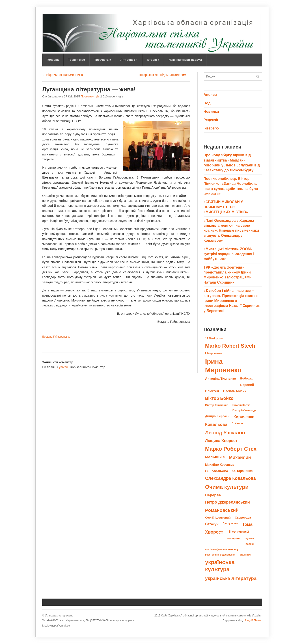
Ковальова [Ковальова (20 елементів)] (216, 424)
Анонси (210, 95)
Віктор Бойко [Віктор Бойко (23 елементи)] (219, 398)
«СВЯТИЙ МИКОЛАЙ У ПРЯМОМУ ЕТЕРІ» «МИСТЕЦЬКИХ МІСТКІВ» (226, 207)
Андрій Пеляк (253, 620)
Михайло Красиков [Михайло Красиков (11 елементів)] (219, 464)
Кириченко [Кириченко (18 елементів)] (243, 417)
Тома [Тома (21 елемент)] (247, 524)
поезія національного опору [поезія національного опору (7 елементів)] (222, 549)
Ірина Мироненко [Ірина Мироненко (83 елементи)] (223, 366)
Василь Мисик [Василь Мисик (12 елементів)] (234, 391)
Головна (53, 59)
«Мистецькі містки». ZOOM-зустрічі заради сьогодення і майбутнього (229, 254)
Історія (153, 59)
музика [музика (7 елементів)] (250, 538)
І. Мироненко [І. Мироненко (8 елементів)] (213, 353)
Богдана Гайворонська (56, 336)
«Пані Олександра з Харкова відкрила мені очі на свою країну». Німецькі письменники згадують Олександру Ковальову (231, 231)
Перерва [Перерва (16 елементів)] (213, 495)
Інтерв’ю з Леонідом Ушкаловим (162, 75)
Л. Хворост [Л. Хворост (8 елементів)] (239, 423)
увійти (63, 367)
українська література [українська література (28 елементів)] (231, 578)
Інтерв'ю (211, 128)
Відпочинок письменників (64, 75)
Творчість (102, 59)
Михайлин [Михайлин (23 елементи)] (240, 457)
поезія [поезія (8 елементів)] (250, 544)
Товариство (76, 59)
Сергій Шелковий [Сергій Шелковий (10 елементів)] (218, 517)
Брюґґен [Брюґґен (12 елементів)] (212, 391)
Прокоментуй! (90, 96)
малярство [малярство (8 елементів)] (234, 538)
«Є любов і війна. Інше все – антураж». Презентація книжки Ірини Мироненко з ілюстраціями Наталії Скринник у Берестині (232, 301)
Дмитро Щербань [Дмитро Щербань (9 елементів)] (217, 416)
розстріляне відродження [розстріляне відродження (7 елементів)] (220, 554)
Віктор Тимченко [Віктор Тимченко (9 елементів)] (216, 405)
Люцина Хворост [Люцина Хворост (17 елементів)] (221, 440)
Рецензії (211, 120)
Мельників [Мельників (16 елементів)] (215, 457)
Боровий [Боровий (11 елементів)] (247, 385)
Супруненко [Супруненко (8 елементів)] (230, 523)
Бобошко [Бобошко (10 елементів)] (246, 378)
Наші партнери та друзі (185, 59)
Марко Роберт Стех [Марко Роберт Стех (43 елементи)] (231, 449)
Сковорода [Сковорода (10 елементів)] (243, 517)
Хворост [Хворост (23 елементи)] (214, 532)
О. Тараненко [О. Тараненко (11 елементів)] (242, 471)
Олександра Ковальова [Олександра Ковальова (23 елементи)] (230, 478)
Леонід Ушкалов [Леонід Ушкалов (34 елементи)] (225, 432)
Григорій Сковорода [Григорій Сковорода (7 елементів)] (244, 410)
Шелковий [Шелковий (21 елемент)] (238, 532)
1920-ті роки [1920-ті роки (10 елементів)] (214, 338)
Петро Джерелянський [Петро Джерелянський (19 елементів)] (227, 502)
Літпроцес (129, 59)
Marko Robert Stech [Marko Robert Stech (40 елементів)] (230, 346)
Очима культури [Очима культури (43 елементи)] (227, 487)
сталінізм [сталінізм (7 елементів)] (245, 554)
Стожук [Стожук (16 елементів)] (211, 524)
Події (208, 103)
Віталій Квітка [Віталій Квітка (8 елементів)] (241, 405)
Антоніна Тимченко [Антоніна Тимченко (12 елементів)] (220, 378)
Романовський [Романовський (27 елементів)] (222, 510)
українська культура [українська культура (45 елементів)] (220, 565)
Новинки (211, 111)
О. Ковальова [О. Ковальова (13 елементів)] (216, 471)
